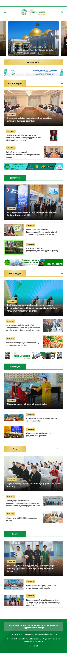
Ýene (58, 83)
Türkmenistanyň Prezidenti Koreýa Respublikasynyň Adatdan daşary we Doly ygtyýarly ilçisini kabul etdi (33, 47)
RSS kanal (33, 646)
